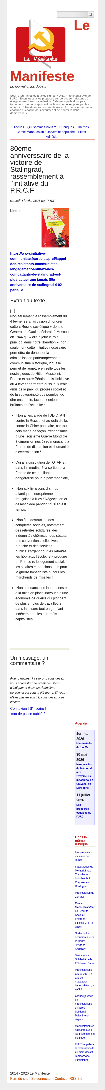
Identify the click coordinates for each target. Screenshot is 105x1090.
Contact (61, 1078)
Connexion (18, 708)
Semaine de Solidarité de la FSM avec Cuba (84, 959)
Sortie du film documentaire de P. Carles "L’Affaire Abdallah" (84, 941)
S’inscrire (37, 708)
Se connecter (41, 1078)
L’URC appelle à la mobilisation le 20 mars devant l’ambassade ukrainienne (84, 1052)
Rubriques (66, 127)
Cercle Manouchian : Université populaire (46, 132)
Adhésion (52, 136)
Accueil (19, 127)
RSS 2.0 (75, 1078)
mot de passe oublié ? (28, 714)
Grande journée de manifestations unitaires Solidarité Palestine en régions (84, 1007)
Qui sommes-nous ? (41, 127)
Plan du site (19, 1078)
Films (82, 132)
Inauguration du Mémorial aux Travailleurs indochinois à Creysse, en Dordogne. (84, 776)
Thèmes (83, 127)
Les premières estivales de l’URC (83, 856)
